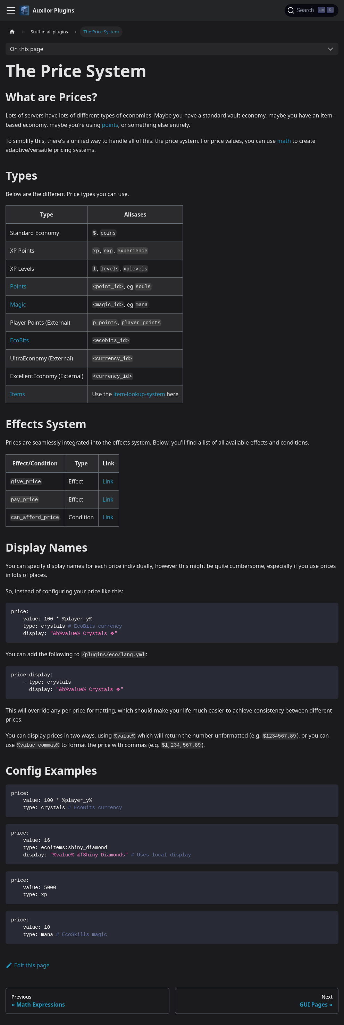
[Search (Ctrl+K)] (311, 10)
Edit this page (28, 965)
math (284, 141)
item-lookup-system (139, 394)
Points (18, 286)
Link (108, 481)
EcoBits (19, 340)
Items (17, 394)
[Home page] (12, 31)
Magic (18, 304)
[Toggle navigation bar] (11, 10)
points (110, 125)
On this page (26, 49)
